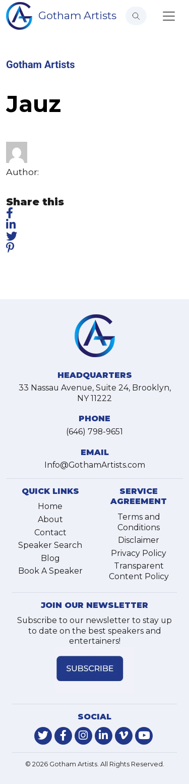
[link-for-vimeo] (124, 736)
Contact (50, 532)
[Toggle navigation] (169, 16)
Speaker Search (50, 545)
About (50, 519)
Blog (50, 558)
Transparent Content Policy (139, 571)
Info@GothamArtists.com (94, 465)
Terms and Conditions (138, 522)
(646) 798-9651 (94, 431)
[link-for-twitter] (43, 736)
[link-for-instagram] (83, 736)
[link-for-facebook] (63, 736)
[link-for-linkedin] (103, 736)
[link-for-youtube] (144, 736)
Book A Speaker (50, 571)
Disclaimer (138, 540)
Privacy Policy (138, 553)
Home (50, 506)
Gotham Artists (77, 15)
